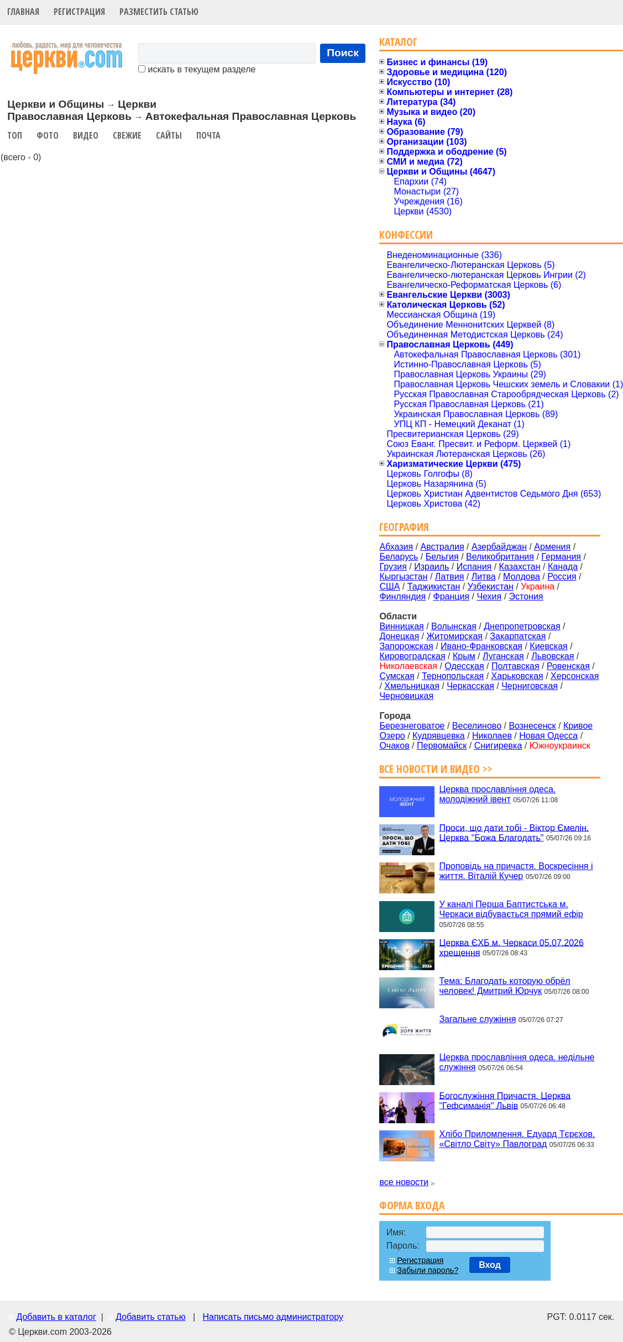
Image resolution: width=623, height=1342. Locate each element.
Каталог (398, 41)
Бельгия (442, 556)
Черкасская (470, 686)
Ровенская (568, 666)
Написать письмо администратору (272, 1317)
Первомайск (442, 745)
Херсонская (575, 676)
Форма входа (411, 1205)
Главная (23, 12)
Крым (464, 656)
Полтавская (515, 666)
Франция (451, 596)
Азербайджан (499, 546)
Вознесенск (532, 725)
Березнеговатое (411, 725)
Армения (552, 546)
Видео (85, 135)
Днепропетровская (522, 626)
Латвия (449, 576)
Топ (14, 135)
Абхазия (396, 546)
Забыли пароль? (427, 1270)
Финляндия (402, 596)
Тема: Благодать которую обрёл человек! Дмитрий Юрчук (504, 986)
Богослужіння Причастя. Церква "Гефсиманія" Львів (504, 1100)
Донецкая (399, 636)
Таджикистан (433, 586)
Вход (490, 1265)
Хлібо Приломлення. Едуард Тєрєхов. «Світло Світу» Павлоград (517, 1139)
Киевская (548, 646)
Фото (47, 135)
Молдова (521, 576)
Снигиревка (498, 745)
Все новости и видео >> (436, 768)
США (389, 586)
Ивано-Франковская (481, 646)
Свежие (127, 135)
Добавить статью (151, 1317)
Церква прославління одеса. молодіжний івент (497, 794)
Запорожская (406, 646)
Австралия (442, 546)
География (404, 526)
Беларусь (398, 556)
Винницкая (401, 626)
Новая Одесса (548, 735)
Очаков (394, 745)
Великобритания (500, 556)
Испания (474, 566)
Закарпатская (518, 636)
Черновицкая (406, 696)
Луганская (503, 656)
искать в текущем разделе (196, 69)
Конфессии (406, 234)
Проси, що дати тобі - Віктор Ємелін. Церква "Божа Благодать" (514, 832)
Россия (561, 576)
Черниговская (529, 686)
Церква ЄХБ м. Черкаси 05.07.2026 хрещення (511, 947)
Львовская (552, 656)
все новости (403, 1182)
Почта (208, 135)
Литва (484, 576)
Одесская (464, 666)
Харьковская (517, 676)
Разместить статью (158, 12)
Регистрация (79, 12)
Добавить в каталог (56, 1317)
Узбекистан (491, 586)
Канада (563, 566)
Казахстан (520, 566)
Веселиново (476, 725)
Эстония (526, 596)
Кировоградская (412, 656)
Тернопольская (453, 676)
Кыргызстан (403, 576)
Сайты (169, 135)
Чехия (489, 596)
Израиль (431, 566)
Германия (561, 556)
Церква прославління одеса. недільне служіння (516, 1062)
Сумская (396, 676)
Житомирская (454, 636)
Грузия (392, 566)
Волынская (454, 626)
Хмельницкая (411, 686)
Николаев (492, 735)
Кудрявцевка (438, 735)
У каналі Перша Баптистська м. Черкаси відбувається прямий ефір (511, 909)
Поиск (343, 53)
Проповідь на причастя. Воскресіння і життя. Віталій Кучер (516, 871)
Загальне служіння (477, 1019)
